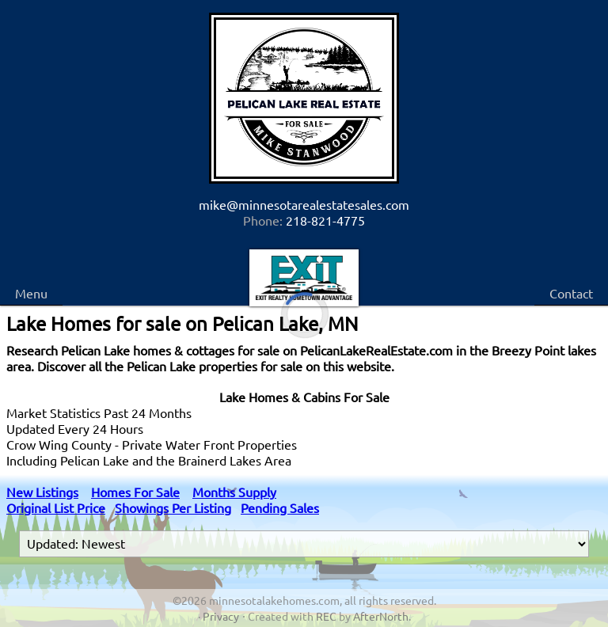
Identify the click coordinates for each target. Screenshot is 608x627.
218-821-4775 (325, 220)
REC (326, 616)
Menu (31, 293)
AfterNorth (380, 616)
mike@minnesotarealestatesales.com (304, 204)
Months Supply (234, 492)
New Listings (42, 492)
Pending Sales (280, 507)
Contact (571, 293)
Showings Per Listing (173, 507)
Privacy (221, 616)
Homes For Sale (135, 492)
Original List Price (55, 507)
